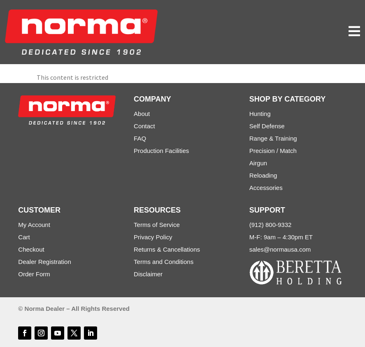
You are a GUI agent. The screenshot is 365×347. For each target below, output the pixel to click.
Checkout (31, 249)
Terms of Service (157, 224)
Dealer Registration (44, 261)
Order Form (34, 274)
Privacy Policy (153, 237)
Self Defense (267, 126)
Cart (24, 237)
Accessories (266, 187)
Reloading (263, 175)
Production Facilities (161, 150)
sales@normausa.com (280, 249)
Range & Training (273, 138)
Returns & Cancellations (167, 249)
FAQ (140, 138)
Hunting (260, 113)
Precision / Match (273, 150)
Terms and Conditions (163, 261)
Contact (144, 126)
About (142, 113)
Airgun (258, 163)
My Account (34, 224)
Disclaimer (148, 274)
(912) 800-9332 (270, 224)
